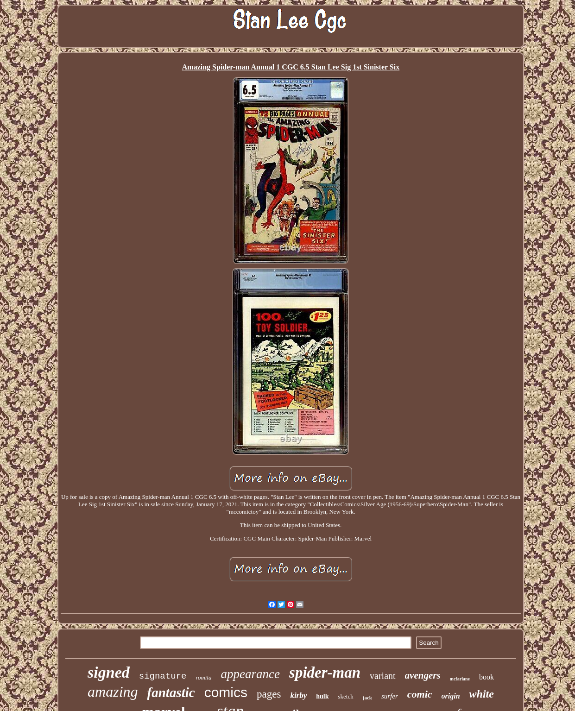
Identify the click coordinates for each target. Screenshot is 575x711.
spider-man (324, 672)
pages (269, 694)
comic (419, 694)
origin (451, 696)
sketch (346, 696)
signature (163, 676)
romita (203, 677)
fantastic (171, 692)
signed (109, 672)
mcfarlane (460, 678)
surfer (389, 696)
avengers (423, 675)
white (481, 694)
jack (367, 697)
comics (225, 692)
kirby (298, 695)
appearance (250, 674)
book (486, 677)
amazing (113, 691)
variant (383, 676)
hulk (322, 696)
